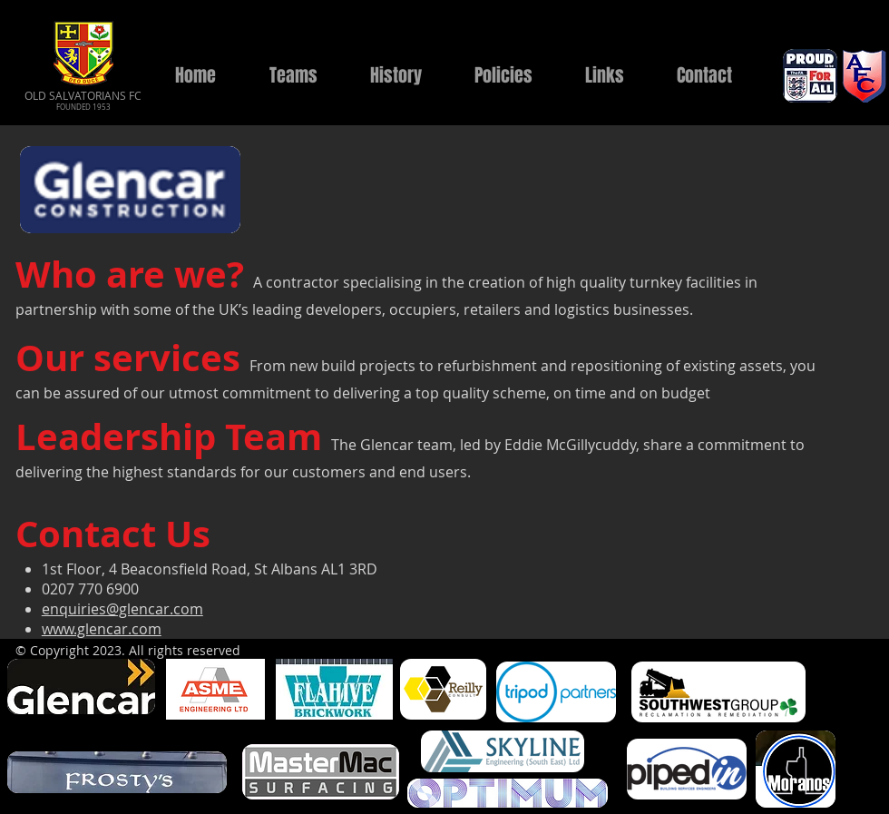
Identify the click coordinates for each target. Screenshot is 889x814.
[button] (293, 76)
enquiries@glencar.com (122, 609)
